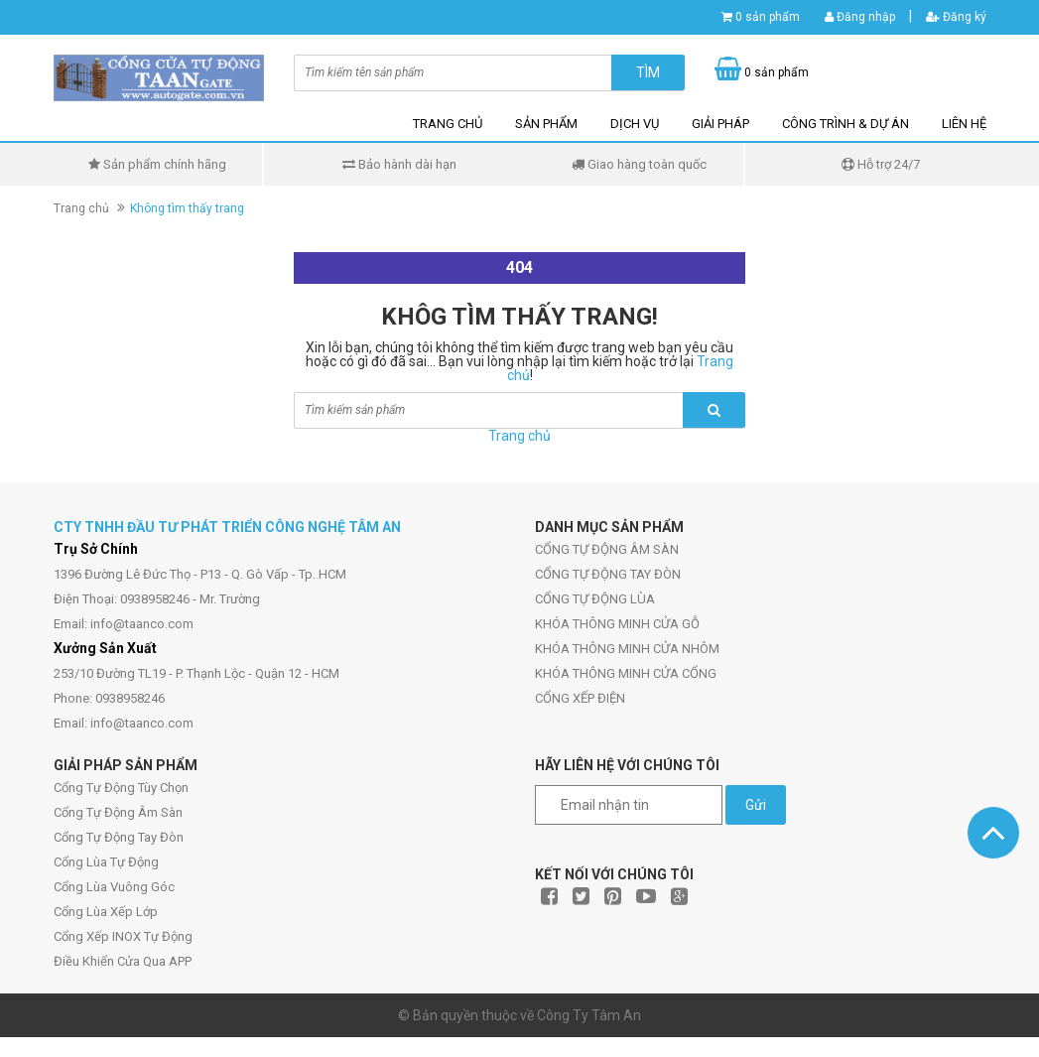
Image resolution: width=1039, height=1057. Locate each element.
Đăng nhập (860, 17)
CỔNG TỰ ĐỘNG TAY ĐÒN (608, 574)
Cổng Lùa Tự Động (106, 862)
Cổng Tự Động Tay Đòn (119, 837)
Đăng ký (956, 17)
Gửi (755, 805)
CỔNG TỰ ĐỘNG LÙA (595, 599)
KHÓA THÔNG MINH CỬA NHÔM (627, 648)
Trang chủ (81, 208)
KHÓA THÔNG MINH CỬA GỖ (617, 623)
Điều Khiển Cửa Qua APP (123, 961)
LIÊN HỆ (964, 123)
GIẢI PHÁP (720, 123)
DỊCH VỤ (634, 123)
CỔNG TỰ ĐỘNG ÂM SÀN (607, 549)
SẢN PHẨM (546, 123)
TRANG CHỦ (447, 123)
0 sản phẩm (767, 17)
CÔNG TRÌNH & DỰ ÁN (845, 123)
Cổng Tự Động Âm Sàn (118, 812)
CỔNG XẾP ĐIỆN (580, 698)
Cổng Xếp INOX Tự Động (123, 936)
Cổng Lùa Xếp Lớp (106, 911)
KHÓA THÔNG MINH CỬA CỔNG (625, 673)
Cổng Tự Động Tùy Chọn (121, 787)
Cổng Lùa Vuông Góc (114, 886)
